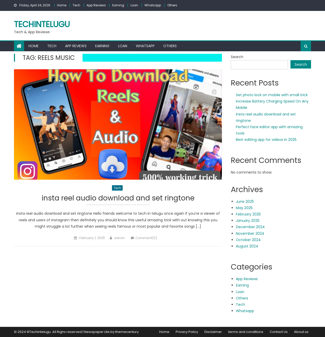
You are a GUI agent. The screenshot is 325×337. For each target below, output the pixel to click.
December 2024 (250, 226)
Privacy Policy (187, 331)
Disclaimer (213, 331)
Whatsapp (152, 5)
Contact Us (279, 331)
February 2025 (248, 214)
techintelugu (42, 24)
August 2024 (247, 246)
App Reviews (96, 5)
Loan (134, 5)
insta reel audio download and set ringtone (118, 198)
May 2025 (244, 207)
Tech (76, 5)
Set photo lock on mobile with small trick (272, 94)
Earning (118, 5)
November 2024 (250, 233)
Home (61, 5)
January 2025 (247, 220)
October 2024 (248, 239)
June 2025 (245, 201)
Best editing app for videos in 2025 (266, 139)
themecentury (127, 331)
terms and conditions (245, 331)
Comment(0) (146, 237)
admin (119, 237)
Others (172, 5)
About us (301, 331)
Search (237, 56)
